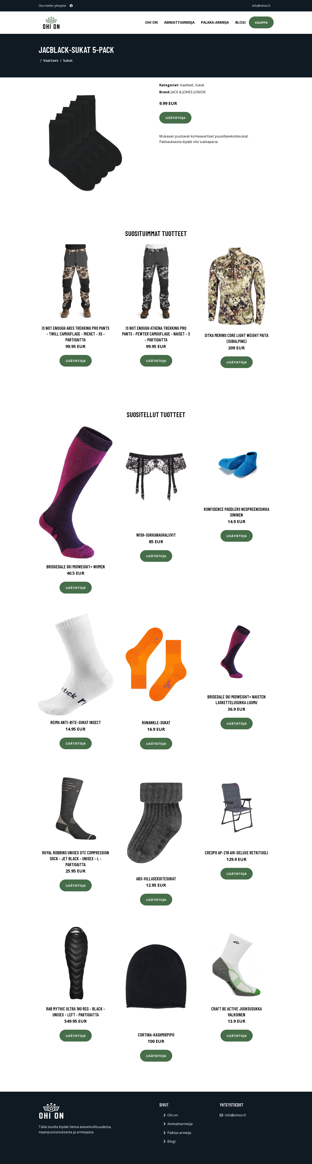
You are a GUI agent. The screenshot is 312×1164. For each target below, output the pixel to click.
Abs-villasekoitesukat (156, 878)
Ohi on (151, 22)
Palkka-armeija (215, 22)
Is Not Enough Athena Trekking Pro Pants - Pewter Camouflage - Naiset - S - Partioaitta (156, 333)
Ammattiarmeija (179, 22)
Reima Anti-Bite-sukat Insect (75, 722)
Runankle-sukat (156, 722)
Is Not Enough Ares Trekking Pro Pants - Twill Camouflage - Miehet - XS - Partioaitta (75, 333)
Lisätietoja (175, 117)
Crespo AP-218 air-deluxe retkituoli (236, 852)
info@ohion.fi (261, 6)
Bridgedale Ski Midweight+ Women (75, 566)
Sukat (68, 60)
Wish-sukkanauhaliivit (156, 534)
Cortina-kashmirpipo (156, 1034)
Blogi (240, 22)
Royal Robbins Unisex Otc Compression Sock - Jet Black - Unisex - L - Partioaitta (75, 858)
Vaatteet (50, 60)
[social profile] (71, 6)
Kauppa (261, 22)
